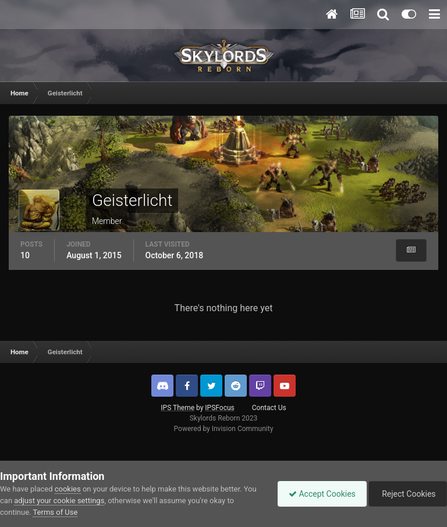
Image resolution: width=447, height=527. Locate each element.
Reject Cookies (407, 493)
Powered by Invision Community (224, 429)
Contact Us (269, 408)
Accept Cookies (319, 493)
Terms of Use (55, 512)
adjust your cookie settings (59, 500)
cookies (68, 489)
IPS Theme (177, 408)
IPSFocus (219, 408)
